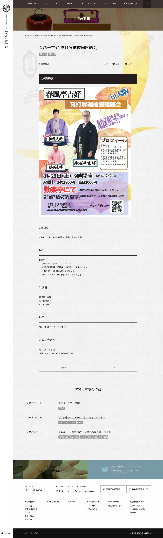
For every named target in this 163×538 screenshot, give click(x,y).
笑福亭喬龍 (103, 437)
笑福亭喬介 (74, 437)
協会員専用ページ (138, 489)
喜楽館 (27, 513)
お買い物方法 (92, 509)
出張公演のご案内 (115, 506)
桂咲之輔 (52, 54)
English (7, 533)
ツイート (132, 64)
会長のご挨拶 (135, 506)
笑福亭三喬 (63, 437)
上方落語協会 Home (32, 35)
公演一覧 (28, 506)
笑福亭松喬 (92, 437)
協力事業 (28, 520)
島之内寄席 (29, 516)
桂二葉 (83, 437)
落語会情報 (33, 4)
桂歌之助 (43, 54)
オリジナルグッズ (89, 4)
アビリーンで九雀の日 (69, 403)
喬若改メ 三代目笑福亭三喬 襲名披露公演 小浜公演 (84, 432)
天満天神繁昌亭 (111, 489)
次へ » (112, 368)
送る (117, 64)
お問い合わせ (111, 4)
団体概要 (133, 513)
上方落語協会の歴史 (138, 509)
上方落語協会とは (132, 4)
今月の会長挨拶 (52, 4)
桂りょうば (63, 422)
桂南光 (72, 422)
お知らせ (70, 4)
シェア (105, 64)
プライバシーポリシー (32, 533)
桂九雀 (61, 408)
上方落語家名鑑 (52, 502)
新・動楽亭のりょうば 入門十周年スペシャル (81, 418)
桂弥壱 (80, 422)
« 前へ (63, 368)
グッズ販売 (91, 506)
